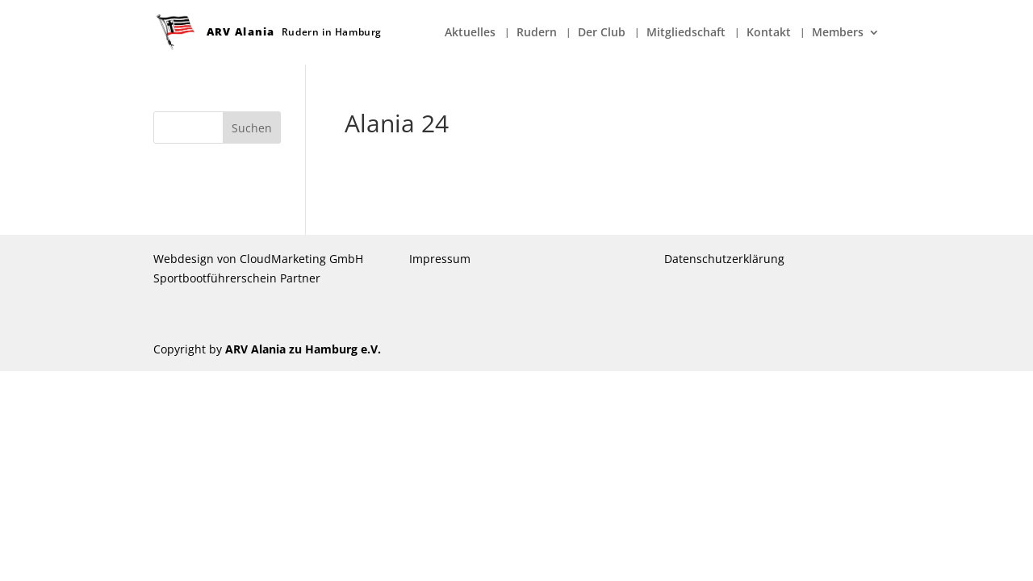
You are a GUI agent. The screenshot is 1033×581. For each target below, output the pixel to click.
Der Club (601, 33)
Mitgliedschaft (686, 33)
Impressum (439, 258)
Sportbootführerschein (215, 278)
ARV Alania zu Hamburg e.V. (303, 349)
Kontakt (769, 33)
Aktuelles (470, 33)
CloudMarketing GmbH (301, 258)
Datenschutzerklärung (724, 258)
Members (838, 33)
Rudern (536, 33)
